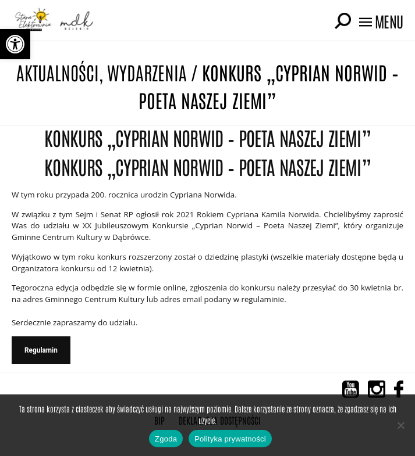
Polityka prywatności (230, 439)
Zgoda (166, 439)
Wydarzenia (147, 72)
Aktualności (57, 72)
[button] (15, 44)
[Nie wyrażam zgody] (400, 425)
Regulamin (41, 350)
